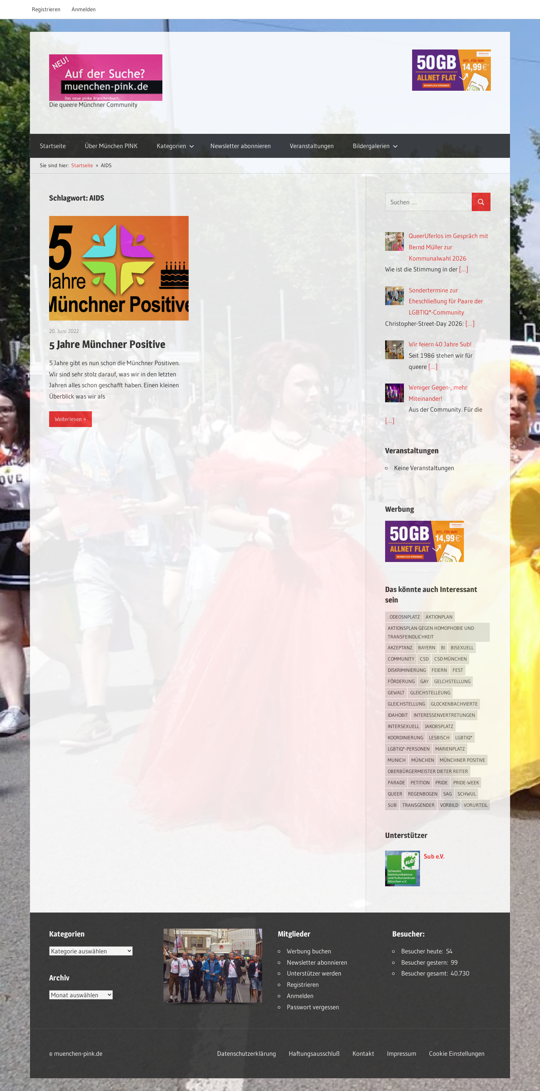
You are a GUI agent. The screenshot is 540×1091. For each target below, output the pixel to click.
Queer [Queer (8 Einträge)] (395, 794)
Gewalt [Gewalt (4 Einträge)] (396, 692)
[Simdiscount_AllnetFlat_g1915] (451, 88)
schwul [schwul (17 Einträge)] (467, 794)
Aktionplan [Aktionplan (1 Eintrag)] (439, 617)
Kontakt (363, 1053)
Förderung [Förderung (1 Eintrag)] (401, 681)
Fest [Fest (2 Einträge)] (458, 670)
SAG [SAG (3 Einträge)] (447, 794)
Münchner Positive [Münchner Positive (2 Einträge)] (462, 760)
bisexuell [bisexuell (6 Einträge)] (462, 647)
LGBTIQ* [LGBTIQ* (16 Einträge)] (463, 737)
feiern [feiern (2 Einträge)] (439, 670)
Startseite (53, 146)
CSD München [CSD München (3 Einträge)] (450, 659)
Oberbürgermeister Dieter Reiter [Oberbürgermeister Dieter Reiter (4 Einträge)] (428, 771)
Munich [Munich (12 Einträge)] (397, 760)
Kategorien (175, 146)
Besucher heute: (423, 951)
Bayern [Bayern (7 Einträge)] (426, 647)
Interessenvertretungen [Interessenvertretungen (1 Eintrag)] (444, 715)
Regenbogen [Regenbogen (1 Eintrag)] (423, 794)
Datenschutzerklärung (246, 1053)
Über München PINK (111, 146)
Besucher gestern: (426, 962)
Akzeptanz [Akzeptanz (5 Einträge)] (400, 647)
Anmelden (84, 9)
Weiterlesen (68, 419)
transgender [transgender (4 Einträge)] (418, 805)
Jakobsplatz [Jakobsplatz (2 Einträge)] (439, 726)
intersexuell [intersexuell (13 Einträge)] (403, 726)
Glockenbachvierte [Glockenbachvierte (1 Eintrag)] (454, 704)
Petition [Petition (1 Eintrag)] (420, 782)
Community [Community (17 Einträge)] (401, 659)
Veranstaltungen (312, 146)
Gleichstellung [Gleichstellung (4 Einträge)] (406, 704)
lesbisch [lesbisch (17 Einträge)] (439, 737)
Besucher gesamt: (426, 973)
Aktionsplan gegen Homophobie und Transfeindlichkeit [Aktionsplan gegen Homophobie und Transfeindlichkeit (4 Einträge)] (431, 632)
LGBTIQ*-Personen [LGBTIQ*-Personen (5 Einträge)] (409, 749)
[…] (463, 269)
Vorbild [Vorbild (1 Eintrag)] (449, 805)
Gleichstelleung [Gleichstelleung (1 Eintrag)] (430, 692)
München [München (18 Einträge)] (422, 760)
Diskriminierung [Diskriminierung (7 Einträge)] (407, 670)
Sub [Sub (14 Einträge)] (392, 805)
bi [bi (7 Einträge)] (443, 647)
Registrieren (46, 9)
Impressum (401, 1053)
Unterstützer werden (314, 973)
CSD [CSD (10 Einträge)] (424, 659)
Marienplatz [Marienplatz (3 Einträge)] (450, 749)
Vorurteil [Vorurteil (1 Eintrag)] (476, 805)
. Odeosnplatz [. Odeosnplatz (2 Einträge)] (404, 617)
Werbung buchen (309, 951)
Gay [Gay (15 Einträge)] (424, 681)
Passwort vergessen (313, 1007)
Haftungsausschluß (314, 1053)
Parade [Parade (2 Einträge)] (396, 782)
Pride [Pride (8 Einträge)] (441, 782)
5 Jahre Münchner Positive (107, 344)
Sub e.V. (434, 856)
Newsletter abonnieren (240, 146)
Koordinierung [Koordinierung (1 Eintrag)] (405, 737)
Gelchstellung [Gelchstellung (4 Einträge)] (452, 681)
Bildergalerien (375, 146)
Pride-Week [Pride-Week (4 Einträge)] (466, 782)
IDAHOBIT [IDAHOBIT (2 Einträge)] (398, 715)
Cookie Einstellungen (456, 1053)
